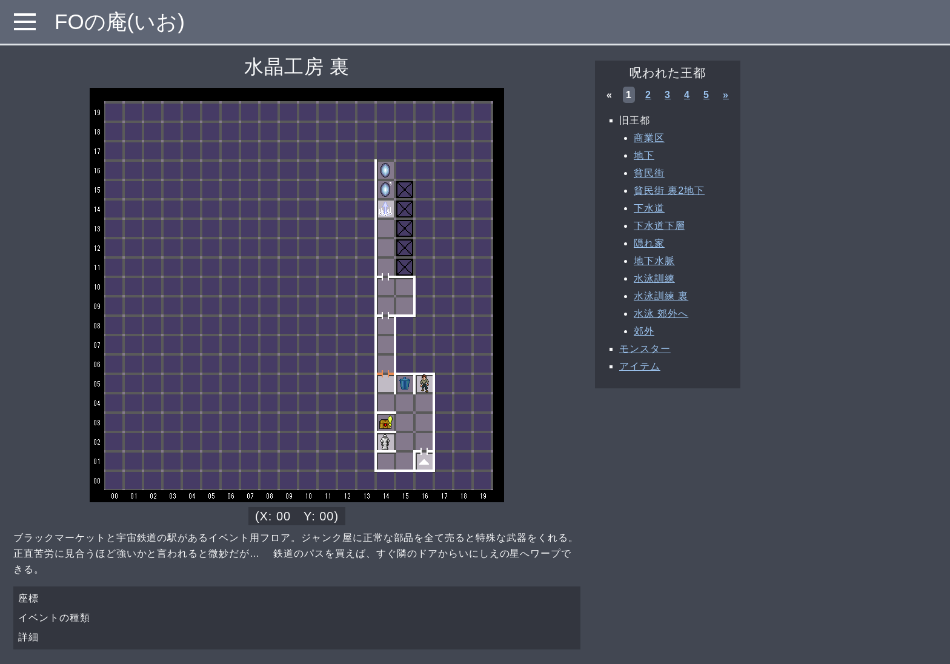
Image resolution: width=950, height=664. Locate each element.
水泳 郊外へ (661, 313)
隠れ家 (649, 243)
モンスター (645, 349)
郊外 (644, 331)
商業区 (649, 138)
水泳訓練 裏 (661, 296)
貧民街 (649, 173)
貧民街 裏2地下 (669, 190)
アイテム (639, 366)
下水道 (649, 208)
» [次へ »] (726, 95)
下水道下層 (659, 226)
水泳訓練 (654, 278)
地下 (644, 155)
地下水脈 (654, 261)
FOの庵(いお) (120, 21)
